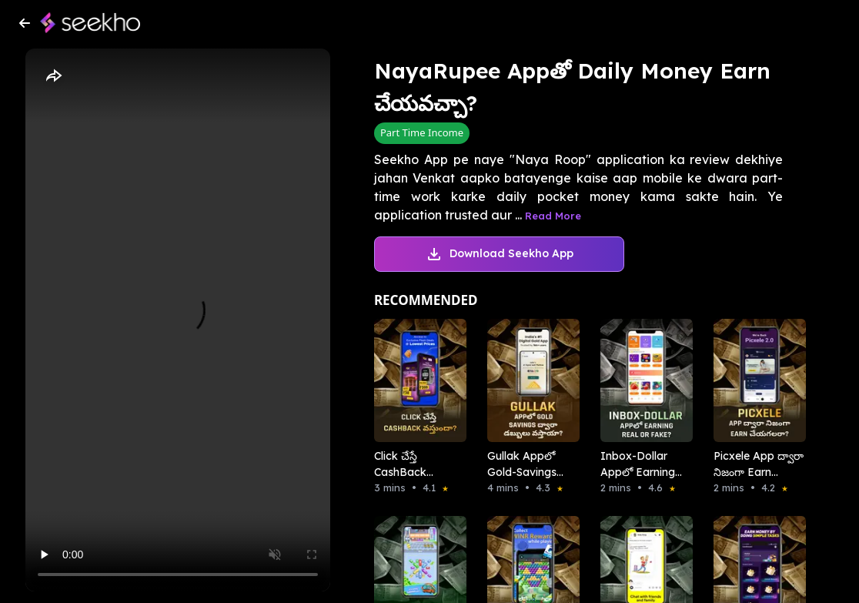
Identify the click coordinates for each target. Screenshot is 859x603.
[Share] (53, 76)
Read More (553, 215)
